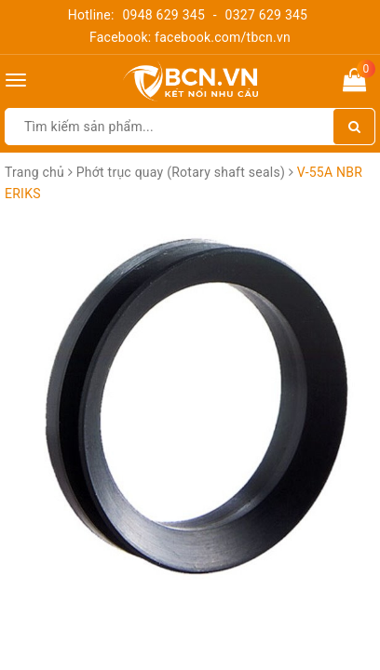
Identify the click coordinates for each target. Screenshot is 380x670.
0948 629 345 (163, 14)
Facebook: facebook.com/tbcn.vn (190, 37)
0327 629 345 (266, 14)
